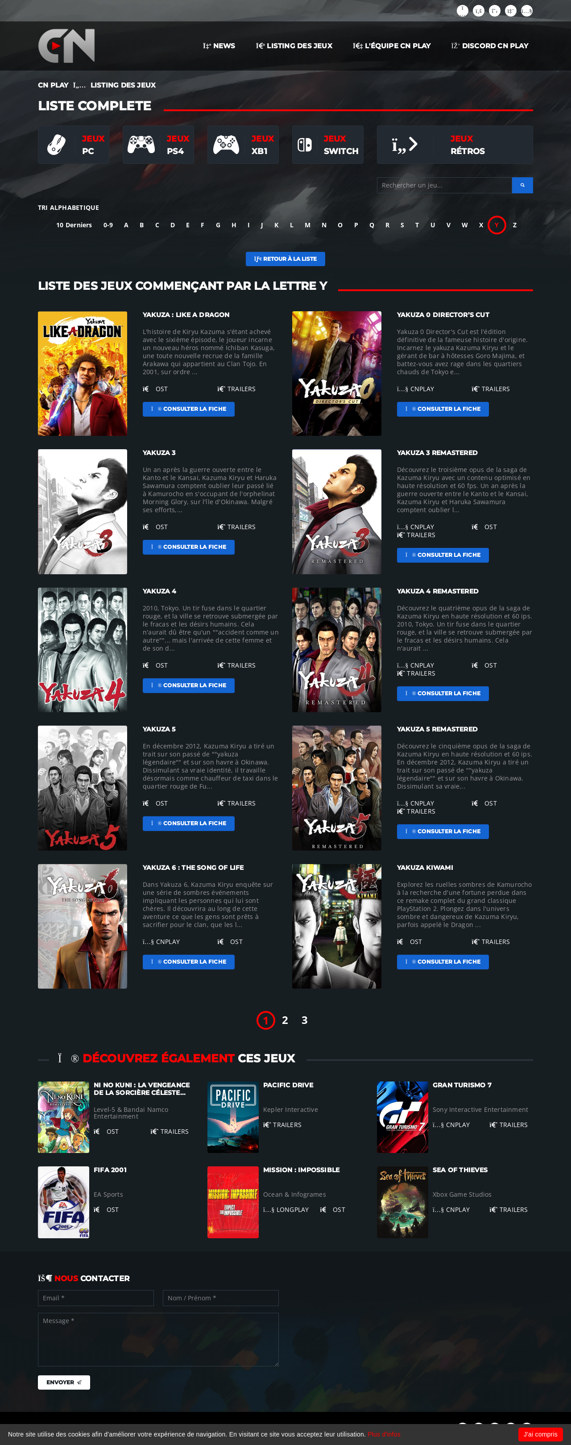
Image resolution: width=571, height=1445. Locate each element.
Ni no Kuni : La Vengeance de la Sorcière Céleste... (142, 1089)
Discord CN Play (489, 46)
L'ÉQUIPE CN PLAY (392, 46)
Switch (341, 151)
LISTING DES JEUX (294, 46)
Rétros (467, 151)
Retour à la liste (285, 258)
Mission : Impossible (301, 1170)
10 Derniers (74, 225)
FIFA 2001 (110, 1170)
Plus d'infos (384, 1434)
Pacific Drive (288, 1085)
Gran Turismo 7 (462, 1085)
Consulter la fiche (188, 408)
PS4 (175, 151)
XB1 (259, 151)
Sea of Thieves (460, 1170)
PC (88, 151)
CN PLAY (53, 85)
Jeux (93, 138)
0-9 (108, 225)
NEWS (219, 46)
